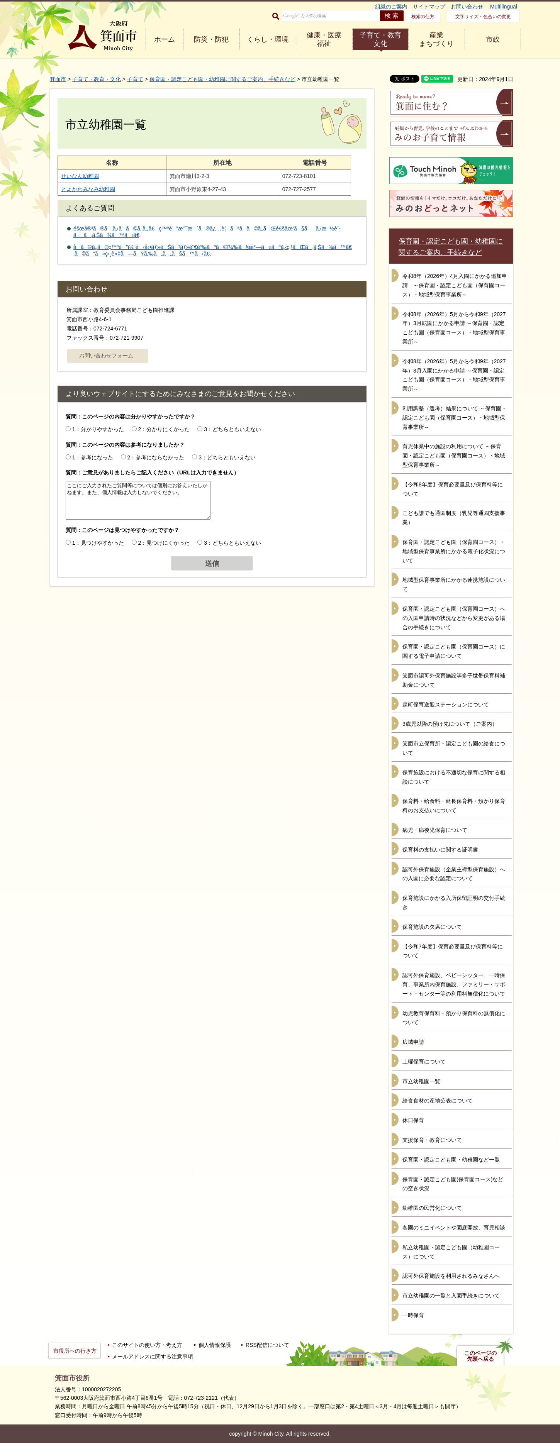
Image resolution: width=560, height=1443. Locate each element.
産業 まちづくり (436, 39)
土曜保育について (424, 1062)
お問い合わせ (467, 6)
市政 (493, 39)
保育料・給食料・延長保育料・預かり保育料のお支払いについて (453, 805)
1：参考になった (92, 457)
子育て (135, 79)
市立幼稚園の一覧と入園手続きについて (451, 1295)
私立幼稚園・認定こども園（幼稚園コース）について (451, 1252)
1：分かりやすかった (98, 429)
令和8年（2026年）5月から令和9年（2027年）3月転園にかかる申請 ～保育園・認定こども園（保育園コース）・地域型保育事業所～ (454, 328)
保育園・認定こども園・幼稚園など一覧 (451, 1160)
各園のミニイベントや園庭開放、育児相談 (453, 1228)
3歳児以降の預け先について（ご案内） (449, 724)
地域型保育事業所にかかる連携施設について (453, 584)
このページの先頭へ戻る (480, 1356)
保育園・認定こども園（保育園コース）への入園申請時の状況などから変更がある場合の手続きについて (453, 618)
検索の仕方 (422, 16)
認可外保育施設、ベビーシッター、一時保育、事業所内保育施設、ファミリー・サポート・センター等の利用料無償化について (453, 984)
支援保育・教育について (432, 1140)
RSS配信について (267, 1345)
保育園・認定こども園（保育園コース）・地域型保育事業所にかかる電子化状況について (453, 551)
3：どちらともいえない (232, 429)
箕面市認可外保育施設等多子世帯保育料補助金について (453, 680)
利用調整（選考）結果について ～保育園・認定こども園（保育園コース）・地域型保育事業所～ (454, 417)
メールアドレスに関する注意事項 (152, 1356)
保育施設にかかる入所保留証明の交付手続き (453, 902)
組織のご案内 (391, 6)
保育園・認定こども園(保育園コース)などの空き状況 (452, 1184)
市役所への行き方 (75, 1351)
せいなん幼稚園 (80, 176)
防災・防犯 (211, 39)
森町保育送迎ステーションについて (445, 704)
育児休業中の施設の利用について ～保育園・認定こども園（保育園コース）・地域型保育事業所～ (453, 455)
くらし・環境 (267, 39)
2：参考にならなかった (156, 457)
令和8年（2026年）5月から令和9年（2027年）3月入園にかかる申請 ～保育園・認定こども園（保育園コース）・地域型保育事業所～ (454, 375)
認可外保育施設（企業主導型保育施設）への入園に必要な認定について (453, 874)
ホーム (164, 39)
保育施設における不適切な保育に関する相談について (453, 777)
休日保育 (413, 1120)
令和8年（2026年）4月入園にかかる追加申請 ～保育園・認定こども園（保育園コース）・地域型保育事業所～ (454, 285)
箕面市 (58, 79)
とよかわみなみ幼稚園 (88, 189)
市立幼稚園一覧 (421, 1081)
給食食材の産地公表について (437, 1100)
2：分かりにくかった (164, 429)
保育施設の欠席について (432, 927)
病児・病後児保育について (434, 830)
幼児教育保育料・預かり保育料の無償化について (453, 1018)
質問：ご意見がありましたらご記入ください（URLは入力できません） (152, 472)
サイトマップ (429, 6)
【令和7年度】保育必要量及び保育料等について (452, 951)
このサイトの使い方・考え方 (147, 1345)
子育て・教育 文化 (380, 39)
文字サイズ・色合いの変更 (483, 16)
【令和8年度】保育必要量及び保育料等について (452, 489)
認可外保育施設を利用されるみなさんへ (451, 1276)
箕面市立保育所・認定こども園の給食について (453, 748)
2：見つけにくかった (164, 543)
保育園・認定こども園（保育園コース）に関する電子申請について (453, 651)
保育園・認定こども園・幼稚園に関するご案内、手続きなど (222, 79)
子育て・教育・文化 (96, 79)
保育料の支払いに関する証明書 (440, 850)
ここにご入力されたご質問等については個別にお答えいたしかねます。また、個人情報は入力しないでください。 (138, 500)
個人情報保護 (215, 1345)
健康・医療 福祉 (324, 39)
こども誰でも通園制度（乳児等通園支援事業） (453, 517)
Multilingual (503, 6)
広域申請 (413, 1042)
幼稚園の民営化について (432, 1208)
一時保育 (413, 1315)
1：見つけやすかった (98, 543)
